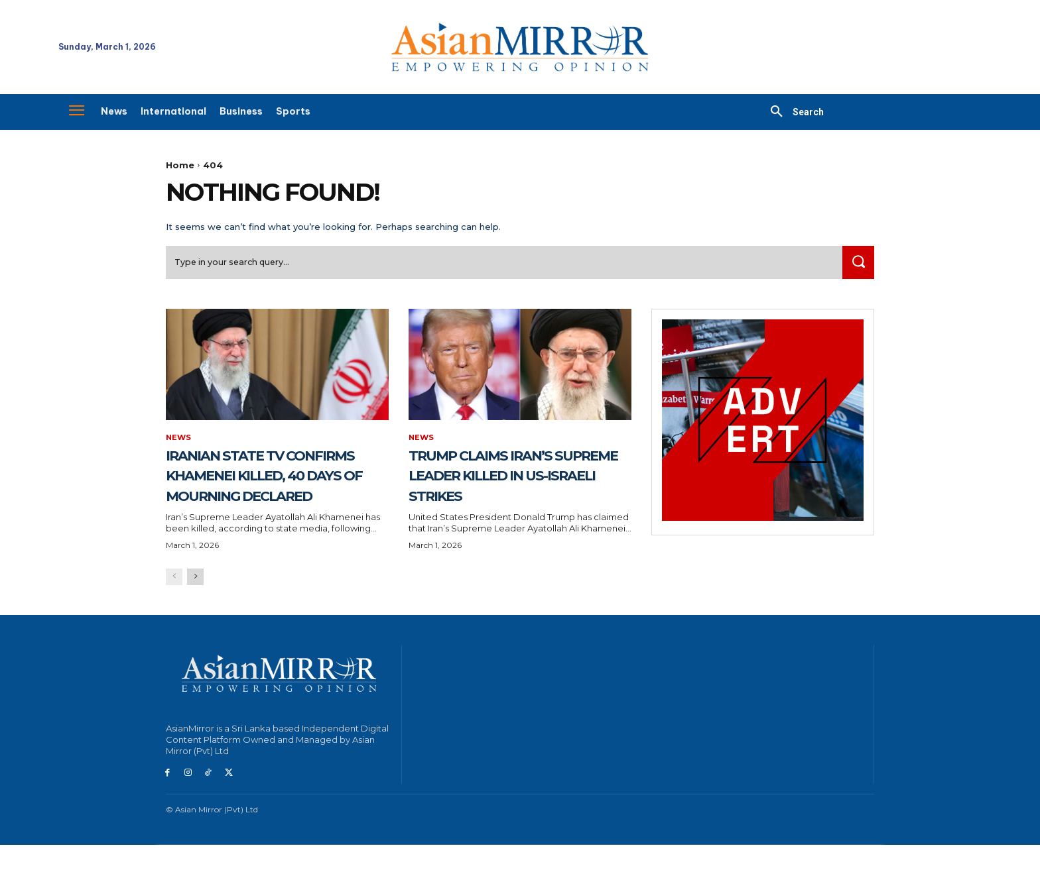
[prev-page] (174, 602)
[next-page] (195, 602)
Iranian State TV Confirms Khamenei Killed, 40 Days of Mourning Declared (265, 489)
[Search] (856, 266)
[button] (792, 112)
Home (180, 165)
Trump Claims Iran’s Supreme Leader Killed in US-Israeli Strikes (506, 489)
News (179, 442)
